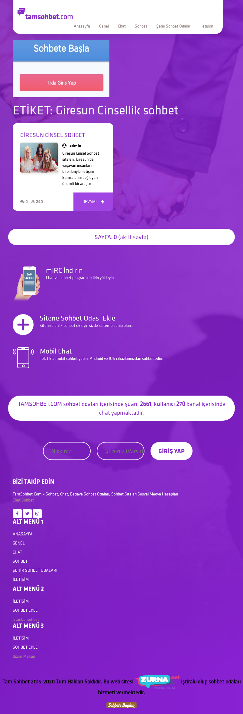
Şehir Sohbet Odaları (173, 26)
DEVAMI (93, 201)
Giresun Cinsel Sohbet (52, 135)
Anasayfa (82, 26)
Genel (104, 26)
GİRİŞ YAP (171, 451)
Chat (122, 26)
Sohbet (141, 26)
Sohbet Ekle (25, 610)
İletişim (206, 26)
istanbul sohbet (26, 619)
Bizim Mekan (24, 656)
